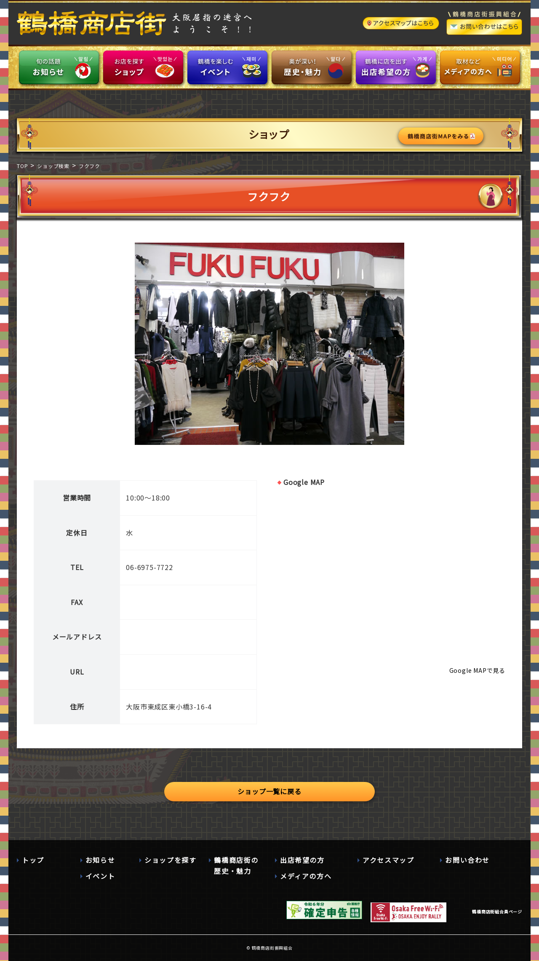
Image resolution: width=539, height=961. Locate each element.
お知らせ (100, 860)
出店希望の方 (302, 860)
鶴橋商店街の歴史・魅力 (236, 865)
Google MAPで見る (477, 670)
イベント (100, 876)
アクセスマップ (388, 860)
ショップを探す (170, 860)
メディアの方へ (305, 876)
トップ (33, 860)
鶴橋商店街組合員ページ (497, 911)
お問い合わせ (467, 860)
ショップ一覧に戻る (269, 791)
